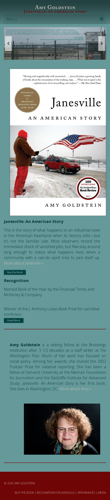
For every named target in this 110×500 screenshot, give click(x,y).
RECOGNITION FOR (55, 493)
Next (101, 43)
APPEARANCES (86, 493)
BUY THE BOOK (24, 493)
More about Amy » (75, 388)
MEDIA (102, 493)
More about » (24, 263)
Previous (8, 43)
